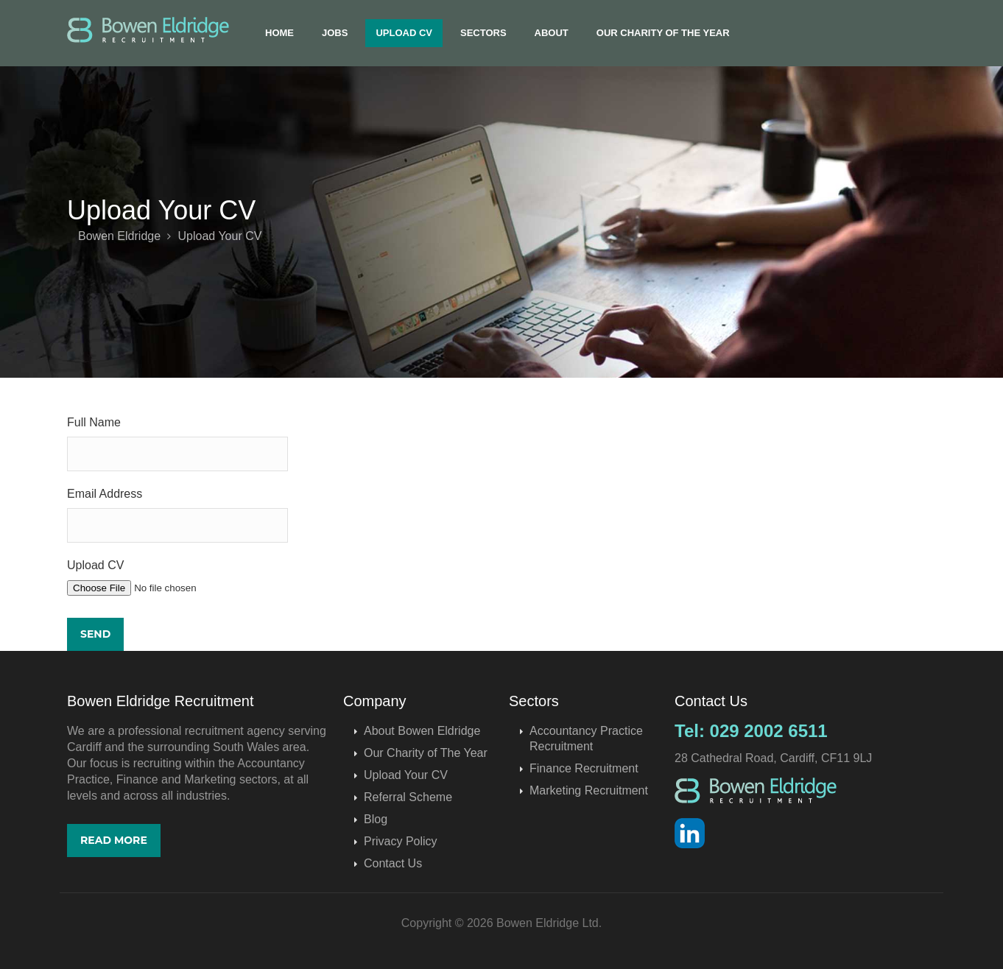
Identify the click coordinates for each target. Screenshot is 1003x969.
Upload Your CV (406, 775)
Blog (375, 819)
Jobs (335, 32)
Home (279, 32)
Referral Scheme (408, 797)
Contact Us (393, 863)
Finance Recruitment (583, 768)
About (552, 32)
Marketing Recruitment (588, 790)
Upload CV (404, 32)
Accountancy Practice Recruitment (586, 739)
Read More (113, 840)
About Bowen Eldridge (422, 731)
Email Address (104, 493)
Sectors (483, 32)
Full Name (94, 422)
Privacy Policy (400, 841)
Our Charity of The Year (663, 32)
